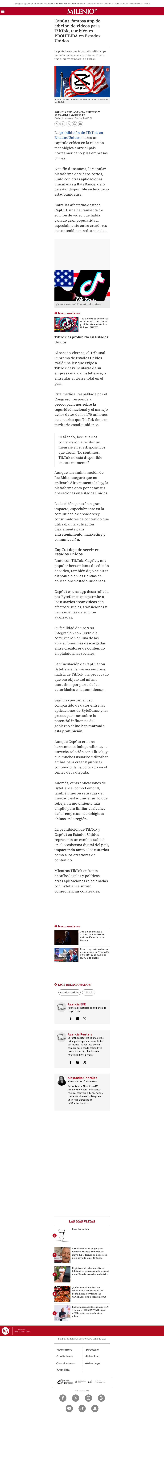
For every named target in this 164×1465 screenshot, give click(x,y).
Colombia (108, 3)
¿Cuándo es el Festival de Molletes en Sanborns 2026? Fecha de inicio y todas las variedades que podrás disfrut (89, 1292)
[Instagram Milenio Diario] (88, 1398)
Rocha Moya (136, 3)
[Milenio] (82, 11)
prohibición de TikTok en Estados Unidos (78, 135)
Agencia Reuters (85, 112)
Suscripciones (66, 1363)
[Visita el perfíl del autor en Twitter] (84, 1019)
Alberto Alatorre (94, 3)
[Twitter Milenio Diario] (75, 1398)
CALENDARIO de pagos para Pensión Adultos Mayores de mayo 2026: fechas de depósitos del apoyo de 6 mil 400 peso (89, 1253)
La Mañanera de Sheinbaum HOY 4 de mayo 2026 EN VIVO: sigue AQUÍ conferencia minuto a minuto (90, 1311)
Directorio (92, 1349)
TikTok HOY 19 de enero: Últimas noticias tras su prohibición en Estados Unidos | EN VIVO (94, 323)
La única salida (80, 1229)
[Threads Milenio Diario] (101, 1398)
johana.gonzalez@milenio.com (83, 1081)
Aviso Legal (93, 1363)
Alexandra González (69, 115)
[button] (3, 12)
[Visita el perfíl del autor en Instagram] (77, 1019)
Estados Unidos (69, 992)
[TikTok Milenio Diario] (82, 1408)
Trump (68, 3)
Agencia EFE (63, 112)
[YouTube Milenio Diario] (69, 1408)
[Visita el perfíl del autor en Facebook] (70, 1019)
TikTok (88, 992)
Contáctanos (65, 1356)
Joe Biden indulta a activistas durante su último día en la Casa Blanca (92, 936)
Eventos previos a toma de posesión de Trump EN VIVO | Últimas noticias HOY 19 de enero (94, 953)
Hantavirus (50, 3)
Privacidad (92, 1356)
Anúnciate (63, 1369)
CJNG (60, 3)
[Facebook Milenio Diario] (62, 1398)
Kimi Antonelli (121, 3)
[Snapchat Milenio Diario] (94, 1408)
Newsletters (64, 1349)
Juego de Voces (35, 3)
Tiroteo (147, 3)
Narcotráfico (79, 3)
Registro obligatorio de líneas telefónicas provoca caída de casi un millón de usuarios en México (90, 1271)
